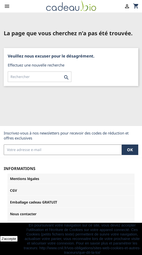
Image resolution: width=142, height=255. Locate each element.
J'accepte (8, 239)
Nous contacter (23, 214)
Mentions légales (24, 178)
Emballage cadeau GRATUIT (33, 202)
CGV (13, 190)
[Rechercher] (39, 77)
